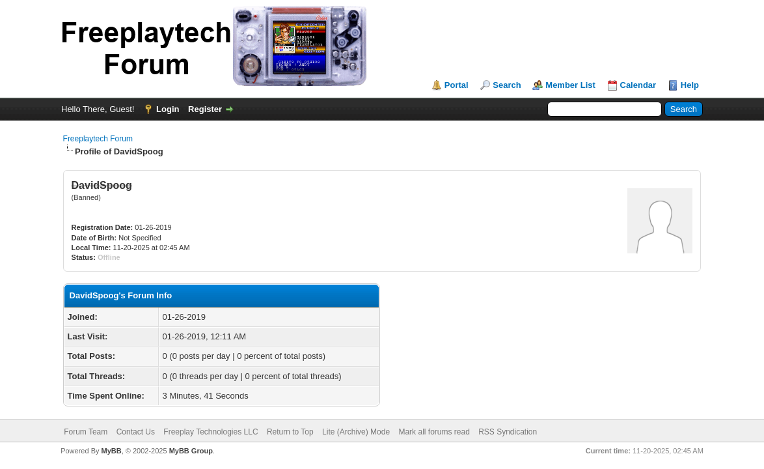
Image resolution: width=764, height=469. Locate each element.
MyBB (112, 451)
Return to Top (290, 431)
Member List (570, 85)
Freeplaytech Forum (98, 138)
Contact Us (135, 431)
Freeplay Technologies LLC (210, 431)
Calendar (638, 85)
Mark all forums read (433, 431)
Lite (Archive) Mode (356, 431)
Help (690, 85)
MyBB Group (191, 451)
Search (507, 85)
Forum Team (85, 431)
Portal (456, 85)
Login (167, 109)
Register (205, 109)
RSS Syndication (507, 431)
